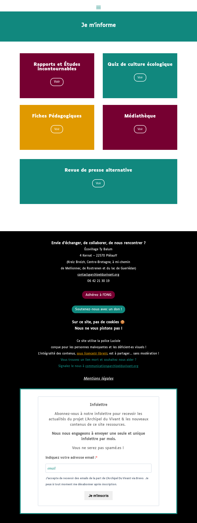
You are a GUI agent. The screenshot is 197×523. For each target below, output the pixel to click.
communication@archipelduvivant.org (111, 366)
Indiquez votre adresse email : (71, 457)
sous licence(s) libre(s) (92, 353)
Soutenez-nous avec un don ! (98, 309)
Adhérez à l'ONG (98, 295)
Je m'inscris (98, 496)
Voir (57, 81)
